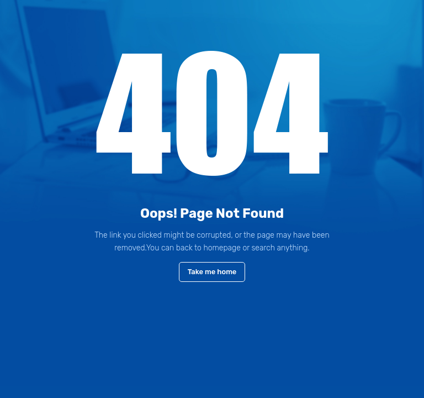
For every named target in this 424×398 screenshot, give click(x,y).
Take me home (212, 272)
